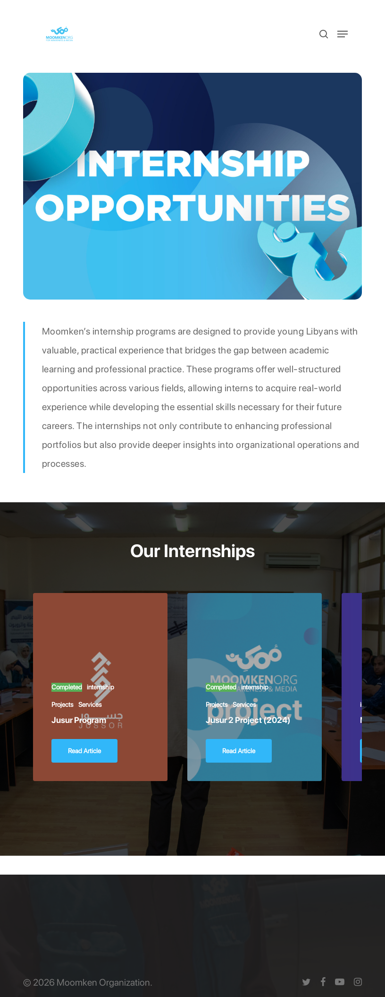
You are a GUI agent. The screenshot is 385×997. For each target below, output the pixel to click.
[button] (342, 34)
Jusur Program (78, 720)
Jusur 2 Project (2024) (248, 720)
